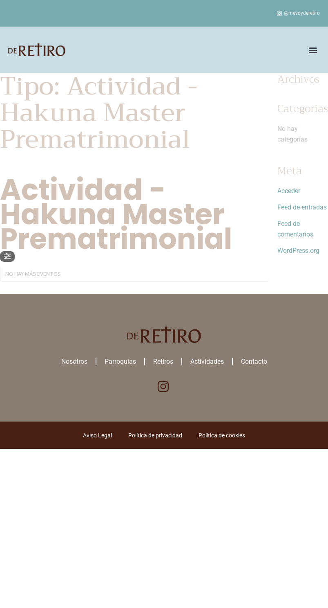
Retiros (163, 361)
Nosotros (74, 361)
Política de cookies (222, 435)
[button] (313, 49)
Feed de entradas (302, 207)
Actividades (207, 361)
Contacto (254, 361)
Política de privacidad (155, 435)
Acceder (288, 191)
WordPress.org (298, 250)
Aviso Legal (97, 435)
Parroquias (120, 361)
